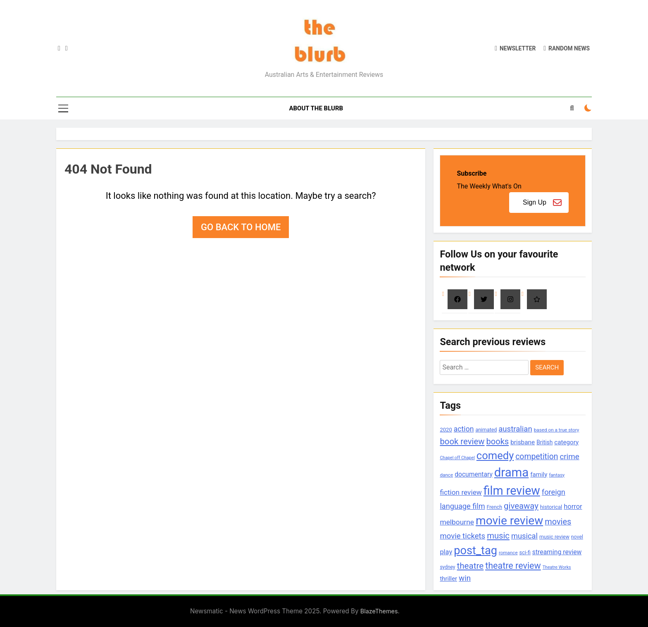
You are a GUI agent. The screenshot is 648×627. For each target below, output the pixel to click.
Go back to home (241, 227)
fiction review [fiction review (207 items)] (460, 492)
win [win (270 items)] (465, 578)
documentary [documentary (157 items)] (474, 474)
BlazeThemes (379, 611)
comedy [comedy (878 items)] (495, 455)
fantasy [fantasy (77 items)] (557, 475)
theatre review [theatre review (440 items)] (513, 565)
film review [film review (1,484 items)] (512, 491)
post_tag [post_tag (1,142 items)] (475, 550)
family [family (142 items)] (538, 474)
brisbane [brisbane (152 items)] (522, 442)
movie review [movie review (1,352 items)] (509, 520)
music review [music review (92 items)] (554, 537)
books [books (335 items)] (497, 441)
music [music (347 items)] (498, 536)
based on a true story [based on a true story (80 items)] (556, 430)
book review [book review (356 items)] (462, 441)
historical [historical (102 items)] (551, 507)
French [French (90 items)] (495, 507)
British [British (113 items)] (544, 442)
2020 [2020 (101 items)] (446, 430)
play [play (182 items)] (446, 552)
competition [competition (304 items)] (536, 456)
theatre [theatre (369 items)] (470, 566)
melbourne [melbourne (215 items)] (457, 522)
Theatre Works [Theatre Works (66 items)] (557, 567)
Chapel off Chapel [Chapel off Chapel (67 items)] (457, 457)
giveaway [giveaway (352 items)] (521, 506)
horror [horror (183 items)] (573, 506)
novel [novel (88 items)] (577, 537)
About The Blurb (316, 108)
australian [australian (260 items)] (515, 429)
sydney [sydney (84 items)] (447, 567)
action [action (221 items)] (464, 429)
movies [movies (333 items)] (558, 522)
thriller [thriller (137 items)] (448, 578)
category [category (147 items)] (566, 442)
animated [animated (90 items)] (486, 430)
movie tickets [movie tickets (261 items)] (462, 536)
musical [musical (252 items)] (524, 536)
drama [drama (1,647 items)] (511, 472)
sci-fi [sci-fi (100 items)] (525, 552)
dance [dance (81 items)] (446, 475)
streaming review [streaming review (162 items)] (557, 552)
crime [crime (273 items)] (569, 456)
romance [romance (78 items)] (508, 552)
